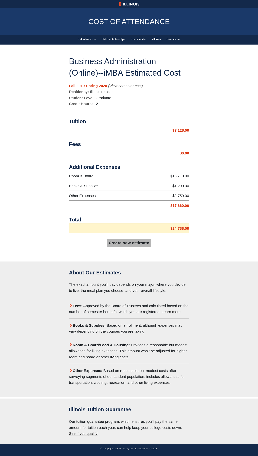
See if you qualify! (83, 433)
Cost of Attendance (129, 22)
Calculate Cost (87, 39)
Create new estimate (129, 242)
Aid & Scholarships (113, 39)
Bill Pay (156, 39)
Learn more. (172, 312)
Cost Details (138, 39)
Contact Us (173, 39)
